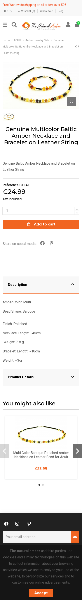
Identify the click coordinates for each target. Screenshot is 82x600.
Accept (41, 593)
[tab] (41, 285)
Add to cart (41, 224)
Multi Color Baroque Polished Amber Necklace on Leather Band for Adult (41, 455)
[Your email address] (37, 537)
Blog (60, 11)
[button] (39, 485)
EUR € (7, 11)
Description (41, 284)
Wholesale (47, 11)
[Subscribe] (75, 537)
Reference (11, 185)
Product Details (41, 376)
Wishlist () (26, 11)
